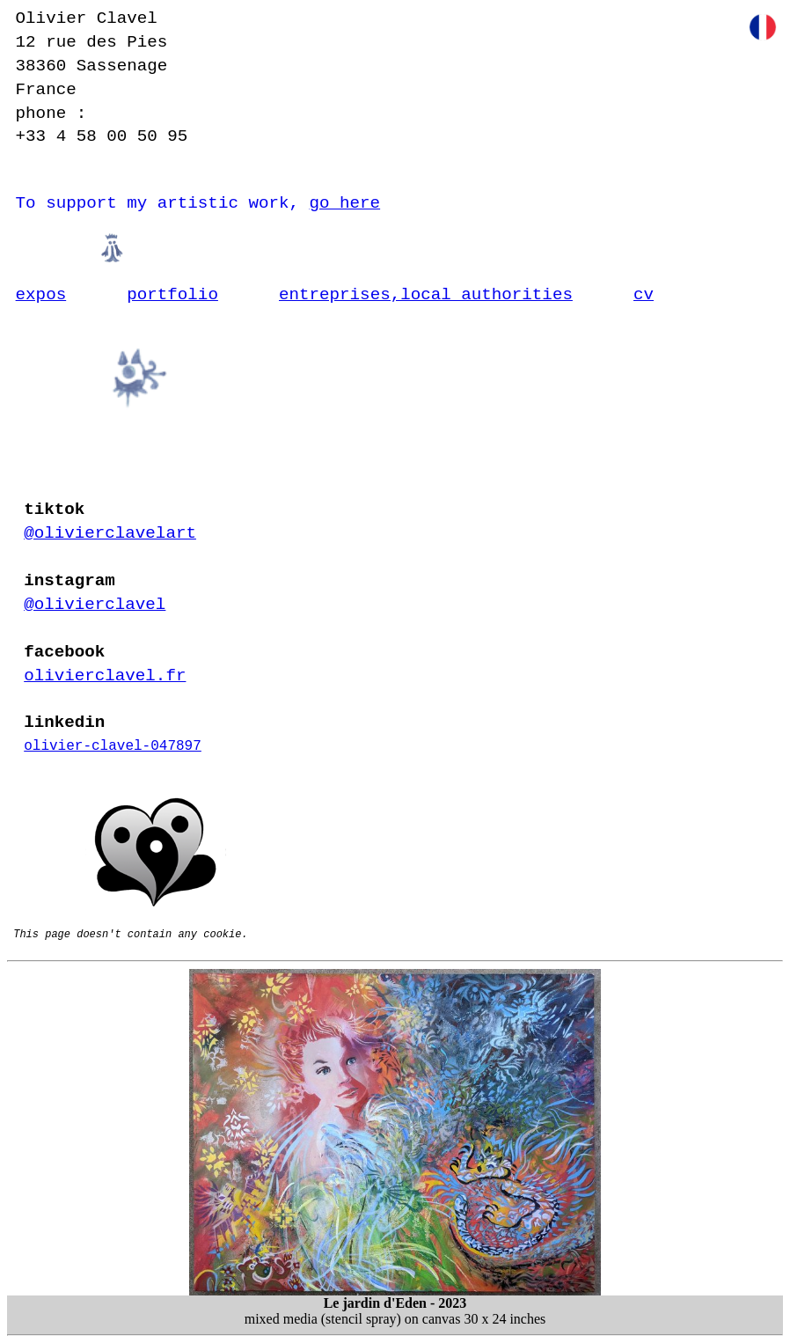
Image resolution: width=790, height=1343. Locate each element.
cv (643, 295)
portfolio (172, 295)
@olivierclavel (94, 604)
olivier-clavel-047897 (112, 746)
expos (41, 295)
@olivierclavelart (110, 533)
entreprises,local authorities (426, 295)
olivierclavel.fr (105, 676)
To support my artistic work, (198, 203)
